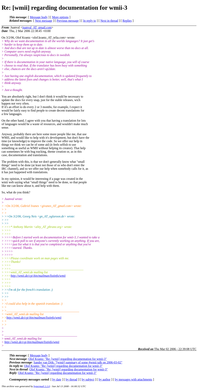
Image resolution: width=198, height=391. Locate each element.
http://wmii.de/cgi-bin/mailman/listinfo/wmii (38, 275)
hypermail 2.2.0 (42, 386)
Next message (43, 20)
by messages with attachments (133, 379)
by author (104, 379)
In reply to (89, 20)
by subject (88, 379)
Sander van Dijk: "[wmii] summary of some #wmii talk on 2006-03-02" (77, 362)
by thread (71, 379)
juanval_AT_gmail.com (37, 27)
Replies (127, 20)
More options (60, 17)
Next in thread (109, 20)
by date (56, 379)
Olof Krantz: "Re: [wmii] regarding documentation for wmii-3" (67, 359)
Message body (39, 17)
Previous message (68, 20)
